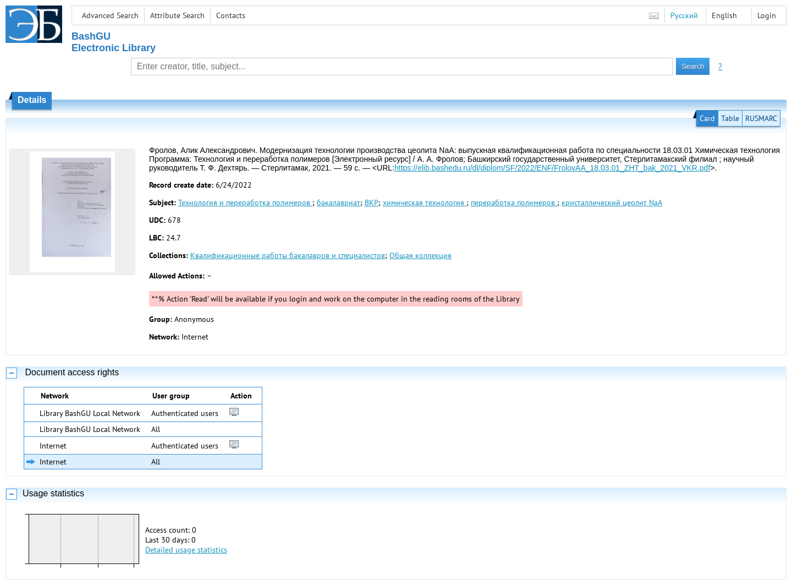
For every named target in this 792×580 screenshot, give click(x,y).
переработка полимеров (514, 202)
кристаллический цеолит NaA (612, 202)
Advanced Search (110, 15)
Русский (684, 15)
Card (707, 118)
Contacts (230, 15)
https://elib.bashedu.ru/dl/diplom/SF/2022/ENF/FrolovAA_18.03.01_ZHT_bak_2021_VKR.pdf (552, 167)
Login (766, 15)
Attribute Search (177, 15)
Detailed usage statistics (186, 550)
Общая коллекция (420, 255)
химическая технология (424, 202)
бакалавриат (338, 202)
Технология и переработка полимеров (245, 202)
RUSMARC (761, 118)
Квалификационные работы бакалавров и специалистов (287, 255)
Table (730, 118)
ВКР (371, 202)
